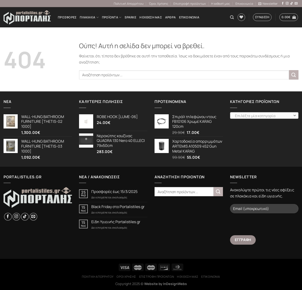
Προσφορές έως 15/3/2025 (114, 191)
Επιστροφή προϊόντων (189, 3)
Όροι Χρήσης (158, 3)
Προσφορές (67, 17)
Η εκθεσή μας (220, 3)
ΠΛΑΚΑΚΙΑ (89, 17)
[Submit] (293, 74)
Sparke (130, 17)
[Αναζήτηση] (232, 17)
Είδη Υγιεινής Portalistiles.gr (115, 222)
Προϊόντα (112, 17)
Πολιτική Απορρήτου (128, 3)
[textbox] (263, 115)
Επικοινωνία (244, 3)
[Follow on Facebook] (282, 3)
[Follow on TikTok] (291, 3)
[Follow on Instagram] (287, 3)
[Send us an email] (296, 3)
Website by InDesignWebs (165, 283)
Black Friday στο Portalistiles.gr (118, 207)
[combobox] (264, 115)
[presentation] (266, 226)
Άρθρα (170, 17)
